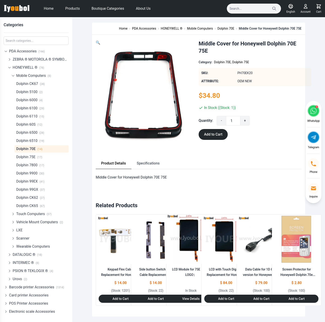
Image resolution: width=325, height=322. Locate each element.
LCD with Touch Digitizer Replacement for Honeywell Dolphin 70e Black (226, 275)
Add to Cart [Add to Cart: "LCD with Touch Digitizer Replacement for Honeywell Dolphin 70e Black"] (226, 299)
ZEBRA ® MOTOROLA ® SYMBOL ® (41, 59)
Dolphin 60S (29, 124)
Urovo (20, 278)
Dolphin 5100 (29, 91)
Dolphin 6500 (30, 132)
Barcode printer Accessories (36, 286)
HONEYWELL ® (28, 67)
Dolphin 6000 (29, 99)
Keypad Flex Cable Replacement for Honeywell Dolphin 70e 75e (120, 275)
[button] (98, 42)
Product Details (113, 163)
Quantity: (206, 120)
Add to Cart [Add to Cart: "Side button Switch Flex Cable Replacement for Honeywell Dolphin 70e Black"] (156, 299)
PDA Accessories (27, 51)
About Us (143, 8)
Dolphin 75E (29, 156)
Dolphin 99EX (30, 181)
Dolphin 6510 (30, 140)
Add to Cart (213, 134)
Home (48, 8)
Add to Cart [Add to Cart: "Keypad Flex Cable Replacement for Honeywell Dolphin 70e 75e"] (120, 299)
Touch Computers (33, 213)
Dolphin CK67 (30, 83)
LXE (19, 230)
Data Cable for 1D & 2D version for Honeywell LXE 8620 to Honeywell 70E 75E (261, 275)
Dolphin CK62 (30, 197)
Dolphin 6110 (30, 116)
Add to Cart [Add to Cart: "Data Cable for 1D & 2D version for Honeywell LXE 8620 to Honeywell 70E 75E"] (261, 299)
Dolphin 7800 (30, 164)
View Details (191, 299)
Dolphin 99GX (30, 189)
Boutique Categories (108, 8)
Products (72, 8)
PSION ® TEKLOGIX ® (33, 270)
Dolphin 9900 (30, 173)
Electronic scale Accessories (32, 311)
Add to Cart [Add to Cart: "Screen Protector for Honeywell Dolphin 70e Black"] (296, 299)
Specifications (148, 163)
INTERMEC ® (26, 262)
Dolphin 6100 (30, 108)
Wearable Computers (33, 246)
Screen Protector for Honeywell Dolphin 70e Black (297, 275)
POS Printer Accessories (28, 303)
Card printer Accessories (29, 295)
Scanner (22, 238)
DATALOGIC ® (27, 254)
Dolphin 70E (29, 148)
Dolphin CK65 (30, 205)
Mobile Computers (33, 75)
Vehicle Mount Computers (39, 221)
